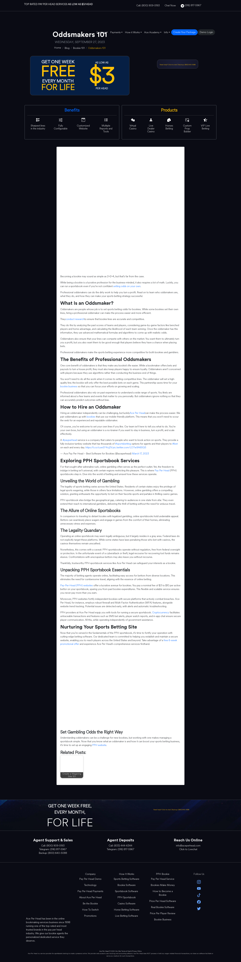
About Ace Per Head (90, 897)
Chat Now (170, 5)
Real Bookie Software (162, 907)
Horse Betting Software (126, 909)
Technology (90, 885)
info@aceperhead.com (188, 845)
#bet (175, 444)
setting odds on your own (126, 286)
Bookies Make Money (163, 885)
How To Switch (90, 909)
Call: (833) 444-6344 (120, 845)
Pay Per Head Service (162, 879)
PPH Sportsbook (126, 897)
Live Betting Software (126, 916)
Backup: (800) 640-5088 (187, 64)
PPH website (99, 745)
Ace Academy (152, 32)
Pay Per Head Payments (90, 891)
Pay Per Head (162, 470)
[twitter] (199, 908)
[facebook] (199, 901)
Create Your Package (184, 32)
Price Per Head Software (162, 901)
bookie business (68, 386)
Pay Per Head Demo (90, 879)
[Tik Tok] (199, 895)
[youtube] (199, 888)
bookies (91, 416)
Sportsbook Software (126, 891)
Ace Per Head (137, 413)
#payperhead (70, 440)
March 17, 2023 (140, 453)
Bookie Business (162, 919)
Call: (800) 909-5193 (148, 5)
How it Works (132, 32)
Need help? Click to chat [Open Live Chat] (168, 64)
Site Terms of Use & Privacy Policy (130, 951)
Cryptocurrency (160, 612)
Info (166, 32)
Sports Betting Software (126, 879)
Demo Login (206, 32)
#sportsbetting (123, 444)
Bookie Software (126, 885)
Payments (115, 32)
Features (101, 32)
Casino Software (126, 903)
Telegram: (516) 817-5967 (53, 849)
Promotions (90, 916)
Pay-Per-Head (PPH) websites (76, 585)
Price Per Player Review (162, 913)
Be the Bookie (90, 903)
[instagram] (199, 881)
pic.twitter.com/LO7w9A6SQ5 (129, 447)
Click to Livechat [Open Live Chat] (188, 849)
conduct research (74, 319)
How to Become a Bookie (163, 893)
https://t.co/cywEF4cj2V (98, 447)
